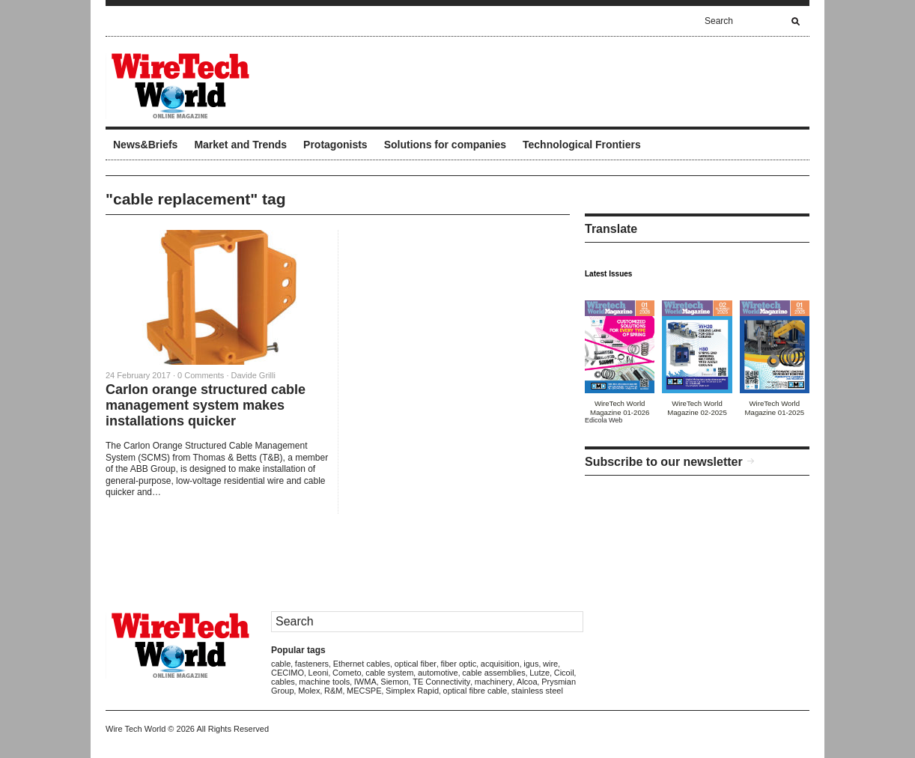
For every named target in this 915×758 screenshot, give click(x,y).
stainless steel (537, 690)
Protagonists (335, 145)
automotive (438, 672)
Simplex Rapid (412, 690)
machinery (494, 681)
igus (530, 663)
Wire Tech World (135, 728)
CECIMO (287, 672)
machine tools (324, 681)
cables (283, 681)
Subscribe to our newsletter (664, 461)
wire (550, 663)
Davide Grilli (253, 375)
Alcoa (527, 681)
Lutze (539, 672)
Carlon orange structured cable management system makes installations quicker (205, 405)
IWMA (365, 681)
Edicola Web (603, 420)
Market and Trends (240, 145)
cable (281, 663)
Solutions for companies (445, 145)
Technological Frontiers (582, 145)
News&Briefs (145, 145)
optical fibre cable (475, 690)
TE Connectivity (441, 681)
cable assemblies (493, 672)
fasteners (312, 663)
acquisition (500, 663)
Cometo (347, 672)
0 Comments (200, 375)
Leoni (318, 672)
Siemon (394, 681)
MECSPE (364, 690)
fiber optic (459, 663)
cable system (389, 672)
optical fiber (416, 663)
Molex (309, 690)
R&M (333, 690)
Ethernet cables (361, 663)
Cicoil (564, 672)
